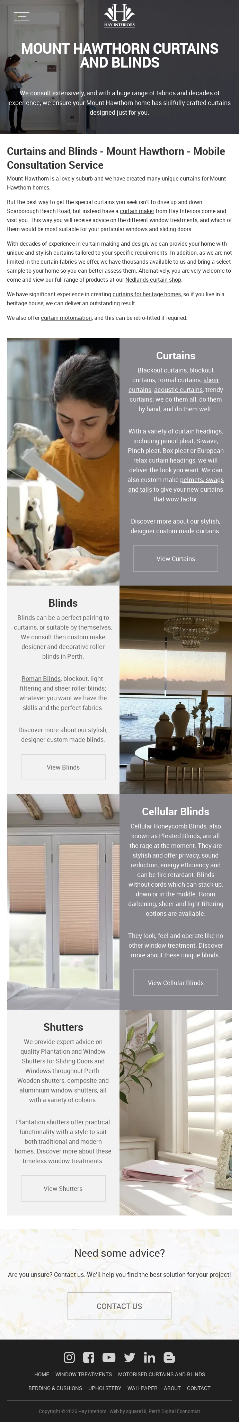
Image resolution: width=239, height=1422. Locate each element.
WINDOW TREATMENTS (83, 1374)
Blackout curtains (162, 370)
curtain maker (137, 211)
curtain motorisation (66, 318)
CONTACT (199, 1388)
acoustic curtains (178, 389)
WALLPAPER (142, 1388)
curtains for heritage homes (147, 294)
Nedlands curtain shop (153, 279)
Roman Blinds (41, 678)
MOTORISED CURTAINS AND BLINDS (161, 1374)
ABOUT (172, 1388)
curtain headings (198, 431)
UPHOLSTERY (104, 1388)
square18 (136, 1411)
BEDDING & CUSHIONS (55, 1388)
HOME (41, 1374)
